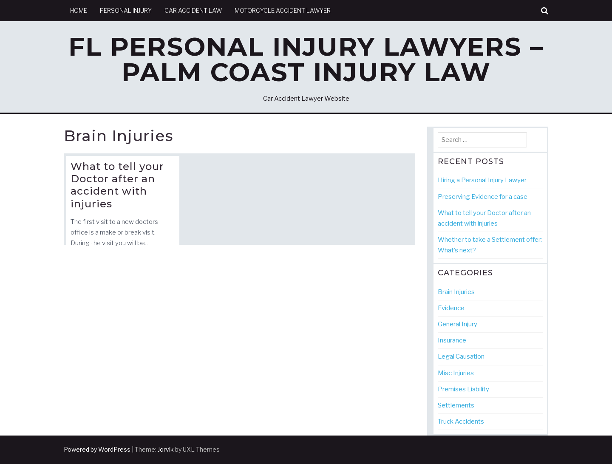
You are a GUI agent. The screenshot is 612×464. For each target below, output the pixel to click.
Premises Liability (463, 389)
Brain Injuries (456, 292)
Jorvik (166, 449)
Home (78, 10)
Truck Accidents (461, 421)
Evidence (451, 308)
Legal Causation (461, 356)
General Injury (457, 324)
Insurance (452, 340)
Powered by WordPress (97, 449)
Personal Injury (126, 10)
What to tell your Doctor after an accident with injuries (117, 184)
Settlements (456, 405)
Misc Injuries (456, 373)
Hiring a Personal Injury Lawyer (482, 180)
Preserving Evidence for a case (482, 197)
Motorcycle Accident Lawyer (283, 10)
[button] (544, 11)
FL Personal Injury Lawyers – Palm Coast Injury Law (306, 59)
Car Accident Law (193, 10)
